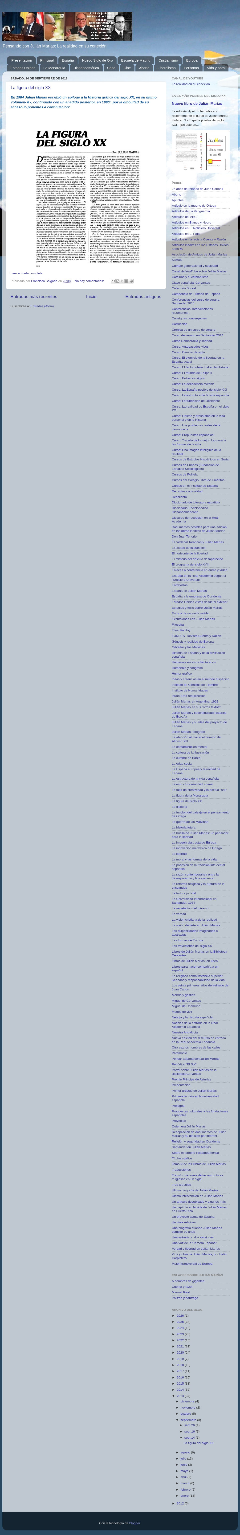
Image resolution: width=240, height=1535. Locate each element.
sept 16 (190, 1431)
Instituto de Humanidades (190, 690)
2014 (181, 1389)
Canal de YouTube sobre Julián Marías (199, 271)
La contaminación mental (189, 747)
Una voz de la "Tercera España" (194, 1243)
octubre (186, 1413)
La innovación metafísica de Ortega (197, 848)
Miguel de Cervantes (186, 1000)
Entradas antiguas (143, 296)
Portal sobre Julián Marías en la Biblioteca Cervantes (194, 1072)
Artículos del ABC (184, 217)
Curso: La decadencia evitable (193, 384)
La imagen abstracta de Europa (194, 842)
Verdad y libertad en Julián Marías (196, 1248)
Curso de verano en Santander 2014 (197, 335)
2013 (181, 1396)
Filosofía (178, 624)
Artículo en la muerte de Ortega (194, 205)
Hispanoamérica (86, 68)
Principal (47, 60)
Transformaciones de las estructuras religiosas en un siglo (197, 1177)
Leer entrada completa (27, 273)
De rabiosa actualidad (187, 491)
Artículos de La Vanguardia (191, 211)
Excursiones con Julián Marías (193, 619)
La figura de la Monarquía (190, 795)
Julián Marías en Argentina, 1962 (195, 701)
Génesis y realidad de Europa (193, 641)
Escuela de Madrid (135, 60)
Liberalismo (167, 68)
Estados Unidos (23, 68)
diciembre (188, 1401)
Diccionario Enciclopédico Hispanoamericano (190, 510)
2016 (181, 1377)
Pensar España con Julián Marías (196, 1058)
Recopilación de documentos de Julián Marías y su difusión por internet (199, 1134)
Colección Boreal (184, 288)
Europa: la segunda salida (190, 613)
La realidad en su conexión (191, 84)
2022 (181, 1340)
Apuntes (178, 200)
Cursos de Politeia (185, 474)
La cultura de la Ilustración (190, 752)
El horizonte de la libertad (190, 553)
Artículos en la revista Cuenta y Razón (199, 239)
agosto (186, 1452)
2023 (181, 1334)
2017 (181, 1371)
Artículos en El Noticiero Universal (196, 228)
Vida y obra (216, 68)
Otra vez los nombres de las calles (196, 1047)
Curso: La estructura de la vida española (200, 395)
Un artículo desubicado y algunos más (199, 1201)
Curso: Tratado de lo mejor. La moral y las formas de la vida (199, 442)
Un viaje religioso (184, 1222)
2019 (181, 1359)
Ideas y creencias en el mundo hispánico (200, 679)
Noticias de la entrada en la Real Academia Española (195, 1025)
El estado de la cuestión (189, 548)
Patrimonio (179, 1053)
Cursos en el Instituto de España (195, 485)
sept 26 (190, 1425)
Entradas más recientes (34, 296)
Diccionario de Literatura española (196, 502)
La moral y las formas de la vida (194, 859)
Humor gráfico (182, 673)
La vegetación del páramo (190, 908)
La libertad (179, 854)
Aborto (144, 68)
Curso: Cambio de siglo (188, 352)
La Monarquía (54, 68)
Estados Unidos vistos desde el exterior (200, 602)
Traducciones (181, 1169)
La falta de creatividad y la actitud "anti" (199, 790)
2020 (181, 1352)
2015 (181, 1383)
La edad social (182, 763)
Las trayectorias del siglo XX (192, 946)
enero (185, 1495)
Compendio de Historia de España (196, 294)
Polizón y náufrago (185, 1298)
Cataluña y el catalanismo (190, 277)
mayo (185, 1471)
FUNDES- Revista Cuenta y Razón (196, 636)
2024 (181, 1328)
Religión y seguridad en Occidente (196, 1141)
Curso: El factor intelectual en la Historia (200, 367)
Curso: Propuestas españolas (193, 435)
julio (184, 1458)
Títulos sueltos (182, 1158)
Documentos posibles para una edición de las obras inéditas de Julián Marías (199, 529)
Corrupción (179, 324)
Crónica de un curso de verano (194, 329)
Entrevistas (180, 585)
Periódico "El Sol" (184, 1064)
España (68, 60)
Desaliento (179, 497)
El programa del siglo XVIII (191, 564)
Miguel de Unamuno (186, 1006)
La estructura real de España (192, 784)
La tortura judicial (184, 893)
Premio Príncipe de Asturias (191, 1079)
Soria (111, 68)
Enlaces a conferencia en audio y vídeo (200, 570)
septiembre (189, 1420)
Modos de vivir (182, 1011)
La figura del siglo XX (31, 87)
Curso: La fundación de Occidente (196, 401)
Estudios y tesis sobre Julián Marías (197, 607)
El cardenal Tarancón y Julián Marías (198, 542)
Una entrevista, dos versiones (193, 1237)
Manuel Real (181, 1292)
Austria (177, 260)
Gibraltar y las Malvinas (188, 647)
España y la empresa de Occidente (196, 596)
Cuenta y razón (183, 1286)
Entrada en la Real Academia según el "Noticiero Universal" (199, 577)
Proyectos (179, 1121)
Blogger (134, 1523)
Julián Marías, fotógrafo (188, 732)
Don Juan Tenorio (184, 536)
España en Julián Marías (189, 591)
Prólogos (178, 1105)
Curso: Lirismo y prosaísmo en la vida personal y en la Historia (198, 417)
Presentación (21, 60)
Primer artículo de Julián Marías (194, 1090)
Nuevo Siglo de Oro (97, 60)
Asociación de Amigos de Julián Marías (199, 254)
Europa (191, 60)
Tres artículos (181, 1184)
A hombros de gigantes (188, 1281)
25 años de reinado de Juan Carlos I (197, 189)
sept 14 (190, 1437)
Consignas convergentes (189, 318)
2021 (181, 1346)
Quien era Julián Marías (189, 1126)
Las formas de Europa (187, 940)
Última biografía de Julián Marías (195, 1190)
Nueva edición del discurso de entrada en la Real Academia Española (199, 1040)
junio (184, 1464)
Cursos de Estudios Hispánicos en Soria (200, 459)
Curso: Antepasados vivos (190, 346)
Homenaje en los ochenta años (194, 662)
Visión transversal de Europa (192, 1263)
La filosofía (179, 807)
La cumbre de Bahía (186, 758)
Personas (191, 68)
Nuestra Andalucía (185, 1032)
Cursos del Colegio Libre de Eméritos (198, 480)
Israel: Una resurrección (189, 696)
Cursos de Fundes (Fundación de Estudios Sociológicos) (195, 467)
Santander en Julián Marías (191, 1147)
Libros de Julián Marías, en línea (195, 961)
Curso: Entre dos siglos (188, 378)
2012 (181, 1503)
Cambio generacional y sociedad (195, 265)
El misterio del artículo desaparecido (197, 559)
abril (184, 1477)
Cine (127, 68)
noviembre (188, 1407)
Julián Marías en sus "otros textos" (196, 707)
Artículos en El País (186, 234)
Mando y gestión (183, 995)
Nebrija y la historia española (192, 1017)
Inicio (91, 296)
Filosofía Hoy (181, 630)
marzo (185, 1483)
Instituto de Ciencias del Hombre (195, 685)
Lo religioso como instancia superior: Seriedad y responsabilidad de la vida (198, 977)
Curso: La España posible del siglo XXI (199, 389)
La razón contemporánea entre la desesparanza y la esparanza (195, 876)
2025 (181, 1321)
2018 (181, 1365)
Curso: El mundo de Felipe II (192, 373)
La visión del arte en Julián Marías (196, 925)
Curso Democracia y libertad (192, 341)
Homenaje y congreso (187, 668)
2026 (181, 1315)
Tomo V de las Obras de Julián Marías (199, 1164)
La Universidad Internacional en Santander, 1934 (194, 900)
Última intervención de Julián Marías (197, 1196)
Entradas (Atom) (42, 306)
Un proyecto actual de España (193, 1216)
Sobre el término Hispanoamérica (195, 1152)
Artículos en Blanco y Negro (191, 222)
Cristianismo (168, 60)
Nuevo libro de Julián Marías (197, 104)
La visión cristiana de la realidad (194, 919)
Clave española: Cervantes (191, 282)
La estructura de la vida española (195, 778)
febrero (186, 1489)
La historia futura (184, 827)
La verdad (179, 914)
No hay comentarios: (90, 281)
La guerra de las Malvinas (190, 822)
